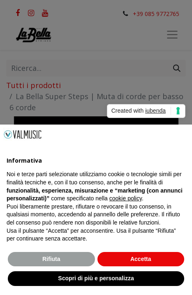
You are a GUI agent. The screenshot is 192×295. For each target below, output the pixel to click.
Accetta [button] (140, 259)
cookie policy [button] (125, 198)
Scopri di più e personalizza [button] (96, 278)
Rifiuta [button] (51, 259)
